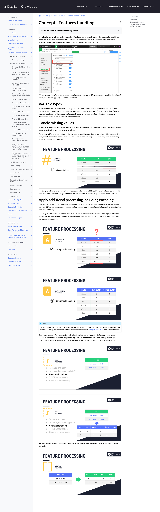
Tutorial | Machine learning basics (21, 107)
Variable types (134, 20)
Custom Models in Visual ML (20, 169)
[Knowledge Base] (21, 6)
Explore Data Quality (15, 200)
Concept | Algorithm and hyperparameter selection (21, 95)
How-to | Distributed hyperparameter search (20, 139)
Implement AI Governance (17, 210)
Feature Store (15, 196)
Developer (147, 6)
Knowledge (131, 6)
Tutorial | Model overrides (21, 112)
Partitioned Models (16, 185)
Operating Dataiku (14, 265)
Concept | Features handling (19, 78)
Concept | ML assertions (20, 103)
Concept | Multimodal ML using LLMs (20, 84)
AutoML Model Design (18, 63)
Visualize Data (13, 40)
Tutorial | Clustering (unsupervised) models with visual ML (21, 124)
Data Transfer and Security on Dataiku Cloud (18, 231)
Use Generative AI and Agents (16, 48)
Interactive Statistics (17, 56)
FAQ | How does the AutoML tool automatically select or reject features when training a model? (21, 146)
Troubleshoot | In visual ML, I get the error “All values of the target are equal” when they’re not (21, 155)
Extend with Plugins (15, 218)
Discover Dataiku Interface (17, 24)
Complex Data (15, 176)
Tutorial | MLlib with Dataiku (21, 130)
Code (10, 214)
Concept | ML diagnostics (21, 99)
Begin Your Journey (15, 21)
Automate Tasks (14, 203)
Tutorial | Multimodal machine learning (19, 134)
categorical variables (96, 330)
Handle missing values (136, 22)
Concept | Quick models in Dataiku (21, 68)
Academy (81, 6)
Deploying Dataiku (14, 258)
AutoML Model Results (18, 162)
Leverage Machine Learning (17, 53)
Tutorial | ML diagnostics (20, 115)
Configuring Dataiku (15, 262)
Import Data (12, 33)
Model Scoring (15, 166)
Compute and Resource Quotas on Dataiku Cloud (17, 236)
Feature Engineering (17, 60)
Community (96, 6)
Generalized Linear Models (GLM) (19, 181)
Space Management (15, 226)
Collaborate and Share (15, 44)
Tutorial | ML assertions (20, 119)
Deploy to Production (15, 207)
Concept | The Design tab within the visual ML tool (21, 73)
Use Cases (12, 249)
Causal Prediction (16, 173)
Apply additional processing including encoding (138, 25)
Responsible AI (15, 193)
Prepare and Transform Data (18, 36)
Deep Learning (15, 189)
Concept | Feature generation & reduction (20, 89)
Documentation (114, 6)
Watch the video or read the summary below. (80, 30)
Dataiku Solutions (14, 246)
